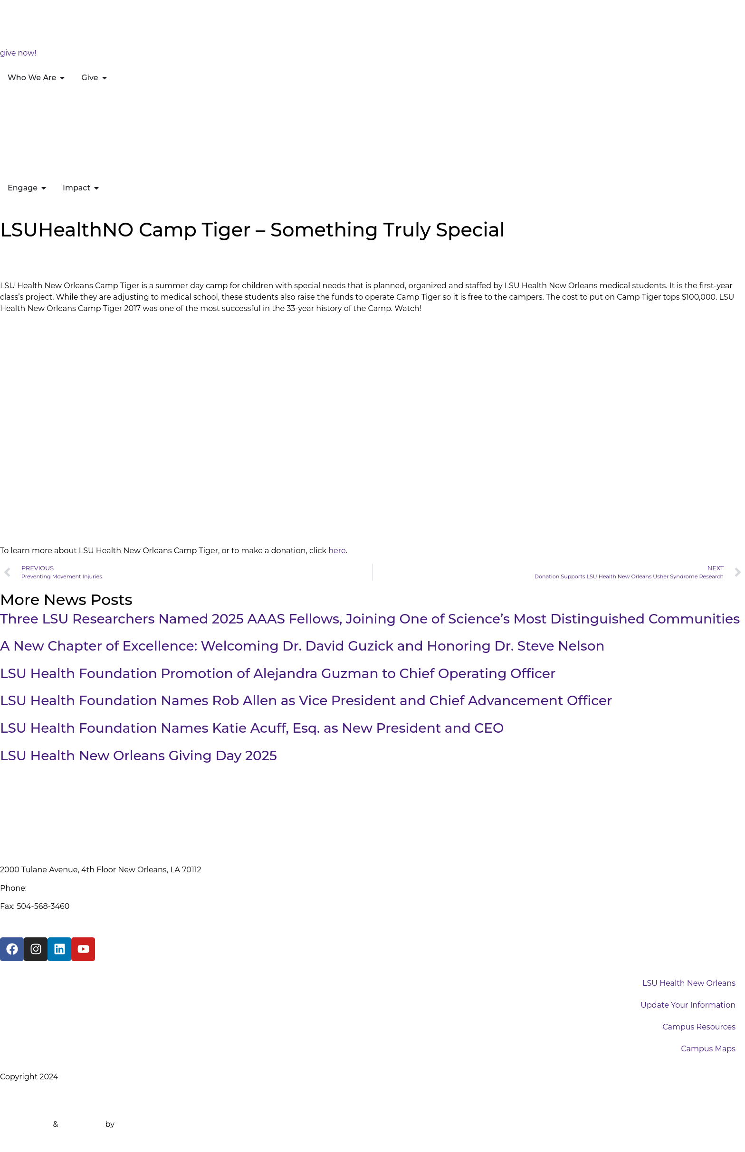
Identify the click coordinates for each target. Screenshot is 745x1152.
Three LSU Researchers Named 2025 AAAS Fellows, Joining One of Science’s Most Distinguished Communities (370, 619)
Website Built (25, 1124)
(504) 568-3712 (55, 888)
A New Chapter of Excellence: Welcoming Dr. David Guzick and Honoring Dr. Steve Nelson (302, 646)
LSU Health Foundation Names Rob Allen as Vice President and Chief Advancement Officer (306, 700)
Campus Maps (708, 1048)
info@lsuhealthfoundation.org (57, 924)
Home (12, 256)
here (336, 550)
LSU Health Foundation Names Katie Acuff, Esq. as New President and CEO (252, 728)
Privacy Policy (26, 1094)
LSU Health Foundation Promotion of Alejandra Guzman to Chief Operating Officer (277, 673)
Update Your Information (687, 1005)
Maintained (81, 1124)
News (40, 256)
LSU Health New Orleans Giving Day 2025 (138, 755)
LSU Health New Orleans (688, 983)
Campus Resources (698, 1026)
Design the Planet (150, 1124)
